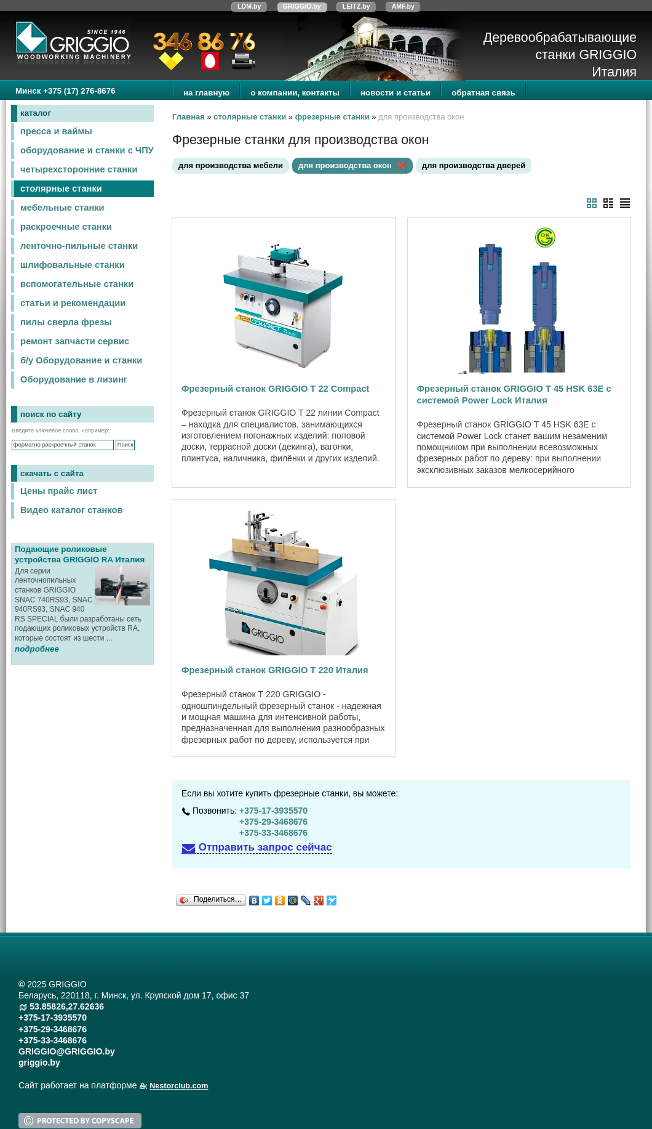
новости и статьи (395, 92)
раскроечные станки (66, 227)
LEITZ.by (356, 6)
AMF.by (403, 6)
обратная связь (483, 92)
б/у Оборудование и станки (81, 360)
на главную (206, 92)
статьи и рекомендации (72, 303)
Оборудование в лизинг (73, 379)
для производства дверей (473, 165)
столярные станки (61, 188)
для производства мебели (230, 165)
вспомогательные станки (76, 284)
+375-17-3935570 (273, 810)
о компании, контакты (295, 92)
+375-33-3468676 (273, 833)
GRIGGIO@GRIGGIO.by (66, 1051)
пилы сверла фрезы (66, 322)
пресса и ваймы (56, 131)
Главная (188, 116)
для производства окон (345, 165)
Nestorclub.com (178, 1086)
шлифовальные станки (72, 265)
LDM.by (249, 6)
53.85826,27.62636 (67, 1006)
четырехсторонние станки (78, 169)
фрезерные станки (332, 116)
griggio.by (39, 1062)
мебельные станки (62, 207)
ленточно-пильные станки (79, 246)
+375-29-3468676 (273, 822)
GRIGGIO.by (302, 6)
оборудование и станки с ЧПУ (87, 150)
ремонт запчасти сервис (74, 341)
